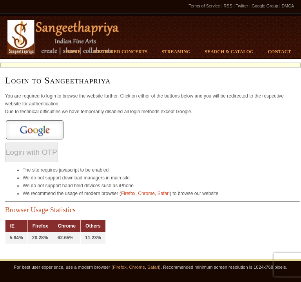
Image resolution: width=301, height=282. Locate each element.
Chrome (146, 193)
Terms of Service (204, 6)
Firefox (128, 193)
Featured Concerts (121, 51)
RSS (227, 6)
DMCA (288, 6)
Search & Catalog (229, 51)
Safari (164, 193)
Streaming (175, 51)
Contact (279, 51)
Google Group (265, 6)
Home (73, 51)
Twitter (242, 6)
